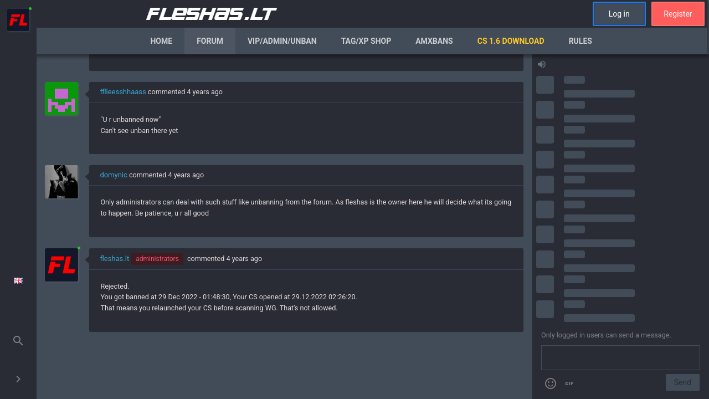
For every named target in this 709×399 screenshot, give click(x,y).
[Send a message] (620, 358)
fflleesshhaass (123, 92)
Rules (580, 41)
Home (161, 41)
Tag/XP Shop (366, 41)
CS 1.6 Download (510, 41)
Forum (210, 41)
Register (678, 13)
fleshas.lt (114, 258)
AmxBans (434, 41)
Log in (619, 13)
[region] (284, 226)
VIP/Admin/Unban (282, 41)
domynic (113, 175)
